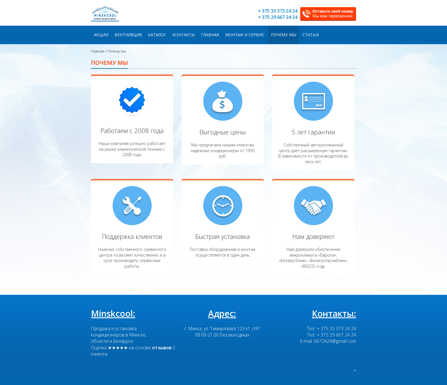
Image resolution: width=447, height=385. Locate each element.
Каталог (157, 34)
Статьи (310, 34)
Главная (210, 34)
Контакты (183, 34)
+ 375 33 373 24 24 (277, 11)
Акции (101, 34)
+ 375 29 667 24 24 (277, 17)
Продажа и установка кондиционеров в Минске (118, 331)
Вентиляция (128, 34)
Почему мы (283, 34)
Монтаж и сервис (245, 34)
